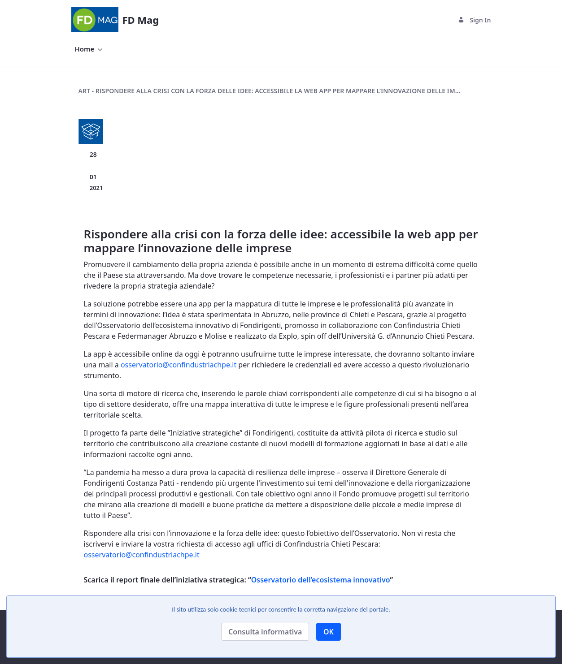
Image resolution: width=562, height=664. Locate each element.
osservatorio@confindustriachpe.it (178, 365)
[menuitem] (88, 49)
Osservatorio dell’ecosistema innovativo (320, 580)
